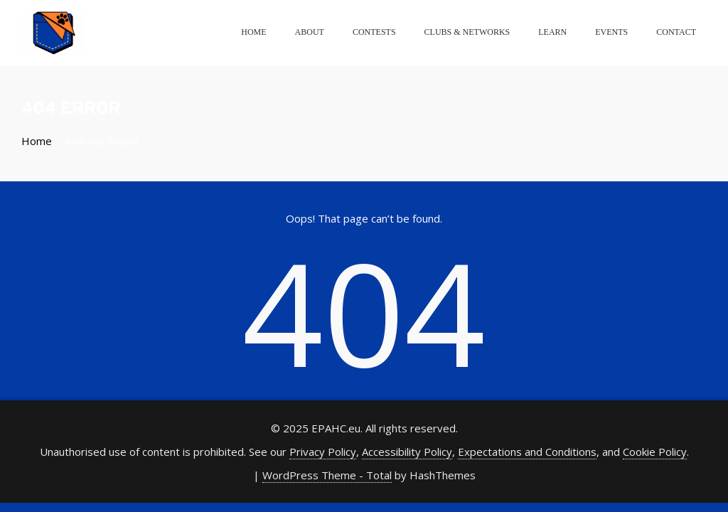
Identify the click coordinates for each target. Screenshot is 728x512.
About (309, 32)
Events (611, 32)
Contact (676, 32)
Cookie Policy (655, 451)
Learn (552, 32)
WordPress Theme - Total (327, 475)
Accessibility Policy (407, 451)
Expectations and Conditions (527, 451)
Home (253, 32)
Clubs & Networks (467, 32)
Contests (374, 32)
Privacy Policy (322, 451)
